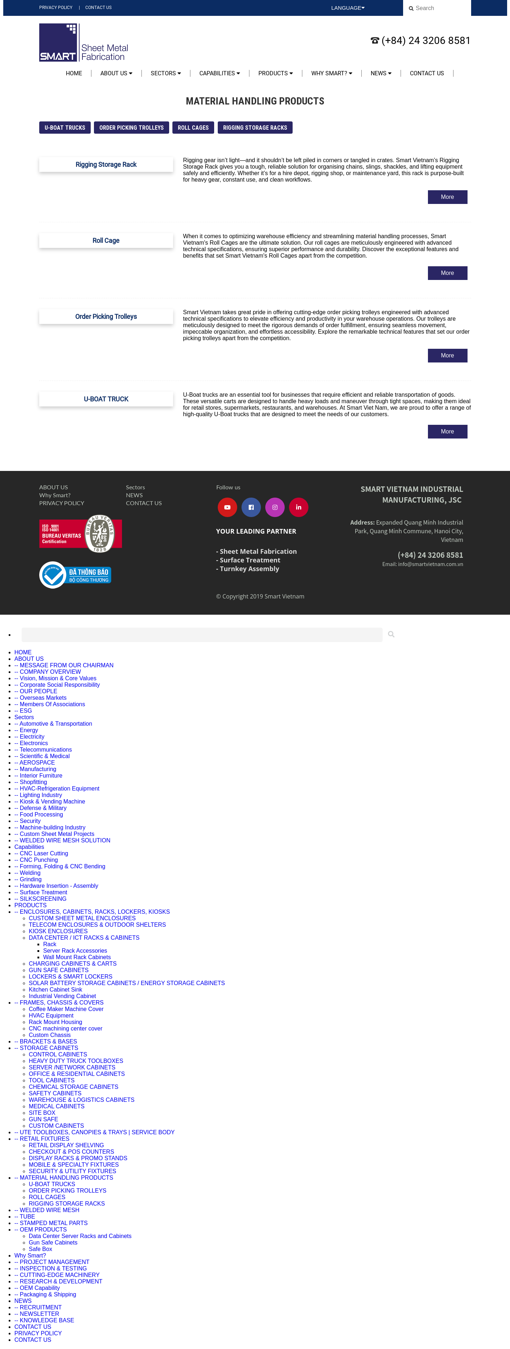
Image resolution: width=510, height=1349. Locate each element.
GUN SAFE (43, 1119)
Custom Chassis (50, 1035)
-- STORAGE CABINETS (46, 1048)
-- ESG (23, 711)
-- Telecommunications (43, 750)
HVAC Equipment (51, 1015)
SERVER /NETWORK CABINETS (72, 1067)
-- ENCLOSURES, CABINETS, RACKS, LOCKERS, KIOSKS (92, 912)
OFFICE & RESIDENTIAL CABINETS (77, 1074)
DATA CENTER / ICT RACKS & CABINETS (84, 938)
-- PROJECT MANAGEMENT (52, 1262)
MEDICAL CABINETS (57, 1106)
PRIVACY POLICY (55, 7)
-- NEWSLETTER (36, 1314)
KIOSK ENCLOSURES (58, 931)
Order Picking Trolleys (106, 316)
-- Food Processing (38, 814)
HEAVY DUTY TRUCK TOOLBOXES (76, 1061)
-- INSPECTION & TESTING (50, 1268)
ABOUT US (116, 73)
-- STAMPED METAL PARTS (51, 1223)
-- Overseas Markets (40, 698)
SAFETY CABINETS (55, 1093)
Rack (49, 944)
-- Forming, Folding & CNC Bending (59, 866)
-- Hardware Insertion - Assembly (56, 886)
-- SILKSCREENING (40, 899)
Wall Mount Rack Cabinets (77, 957)
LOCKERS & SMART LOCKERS (70, 977)
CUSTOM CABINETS (56, 1126)
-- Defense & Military (40, 808)
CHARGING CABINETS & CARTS (73, 964)
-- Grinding (28, 879)
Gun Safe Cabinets (53, 1242)
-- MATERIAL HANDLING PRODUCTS (63, 1178)
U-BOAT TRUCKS (65, 127)
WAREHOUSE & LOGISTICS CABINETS (82, 1100)
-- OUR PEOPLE (35, 691)
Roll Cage (105, 240)
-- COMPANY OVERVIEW (47, 672)
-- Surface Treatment (40, 892)
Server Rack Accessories (75, 951)
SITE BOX (42, 1113)
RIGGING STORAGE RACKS (255, 127)
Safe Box (40, 1249)
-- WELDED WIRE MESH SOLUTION (62, 840)
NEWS (381, 73)
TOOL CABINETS (52, 1080)
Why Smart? (331, 73)
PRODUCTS (275, 73)
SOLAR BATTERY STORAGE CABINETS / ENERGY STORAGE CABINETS (127, 983)
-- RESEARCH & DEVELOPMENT (58, 1281)
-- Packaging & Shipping (45, 1294)
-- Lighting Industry (38, 795)
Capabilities (219, 73)
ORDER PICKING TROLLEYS (131, 127)
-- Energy (26, 730)
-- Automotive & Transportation (53, 724)
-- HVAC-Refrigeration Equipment (56, 788)
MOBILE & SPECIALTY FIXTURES (74, 1165)
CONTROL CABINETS (58, 1054)
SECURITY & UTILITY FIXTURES (72, 1171)
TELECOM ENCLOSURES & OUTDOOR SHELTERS (97, 925)
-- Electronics (31, 743)
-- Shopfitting (30, 782)
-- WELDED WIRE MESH (46, 1210)
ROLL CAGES (193, 127)
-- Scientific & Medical (42, 756)
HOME (74, 73)
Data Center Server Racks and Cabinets (80, 1236)
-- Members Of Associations (49, 704)
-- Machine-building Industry (49, 827)
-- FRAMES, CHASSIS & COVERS (59, 1002)
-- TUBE (24, 1217)
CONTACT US (98, 7)
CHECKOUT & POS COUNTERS (71, 1152)
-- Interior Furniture (38, 776)
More (447, 197)
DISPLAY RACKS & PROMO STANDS (78, 1158)
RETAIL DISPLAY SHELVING (66, 1145)
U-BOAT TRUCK (106, 399)
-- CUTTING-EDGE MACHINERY (57, 1275)
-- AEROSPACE (34, 763)
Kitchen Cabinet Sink (55, 990)
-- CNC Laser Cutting (41, 853)
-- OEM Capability (37, 1288)
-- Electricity (29, 737)
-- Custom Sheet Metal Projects (54, 834)
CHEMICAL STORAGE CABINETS (73, 1087)
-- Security (27, 821)
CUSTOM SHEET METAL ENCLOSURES (82, 918)
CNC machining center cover (66, 1028)
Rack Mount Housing (55, 1022)
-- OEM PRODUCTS (40, 1229)
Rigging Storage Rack (106, 164)
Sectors (166, 73)
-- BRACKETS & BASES (45, 1041)
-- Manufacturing (35, 769)
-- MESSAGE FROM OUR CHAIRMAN (64, 665)
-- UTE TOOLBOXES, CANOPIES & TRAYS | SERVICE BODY (94, 1132)
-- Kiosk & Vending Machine (49, 801)
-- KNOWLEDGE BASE (44, 1320)
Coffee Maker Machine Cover (66, 1009)
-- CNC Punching (36, 860)
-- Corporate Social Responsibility (57, 685)
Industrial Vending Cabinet (62, 996)
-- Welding (27, 873)
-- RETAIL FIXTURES (41, 1139)
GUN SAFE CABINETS (59, 970)
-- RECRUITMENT (38, 1307)
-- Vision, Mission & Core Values (55, 678)
